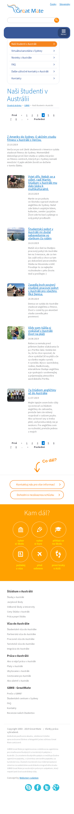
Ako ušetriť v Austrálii (18, 680)
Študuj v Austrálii (15, 597)
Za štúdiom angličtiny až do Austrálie (42, 391)
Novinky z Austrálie (33, 57)
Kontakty (33, 78)
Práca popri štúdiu (16, 616)
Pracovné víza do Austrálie (20, 639)
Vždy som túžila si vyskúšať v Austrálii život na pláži (40, 331)
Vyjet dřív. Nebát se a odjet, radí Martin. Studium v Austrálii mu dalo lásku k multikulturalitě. (42, 183)
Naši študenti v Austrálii (33, 44)
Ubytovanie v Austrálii (18, 671)
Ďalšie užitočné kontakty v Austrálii (33, 71)
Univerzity (29, 606)
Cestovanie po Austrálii (19, 675)
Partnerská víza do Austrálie (21, 634)
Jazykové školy (15, 601)
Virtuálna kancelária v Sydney (33, 50)
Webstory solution (28, 777)
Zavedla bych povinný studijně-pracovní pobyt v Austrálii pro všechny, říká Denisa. (43, 289)
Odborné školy (14, 606)
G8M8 (26, 105)
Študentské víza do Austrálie (22, 629)
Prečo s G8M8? (14, 693)
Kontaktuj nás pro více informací (38, 484)
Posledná (39, 119)
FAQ (33, 64)
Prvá (14, 115)
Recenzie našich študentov (21, 712)
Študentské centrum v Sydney (22, 698)
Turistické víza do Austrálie (21, 643)
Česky (53, 4)
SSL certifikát (46, 798)
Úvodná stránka (14, 105)
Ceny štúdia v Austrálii (18, 611)
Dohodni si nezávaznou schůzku (38, 495)
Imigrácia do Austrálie (18, 648)
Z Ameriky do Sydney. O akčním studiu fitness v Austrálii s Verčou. (31, 138)
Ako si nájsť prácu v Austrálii (21, 661)
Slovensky (65, 4)
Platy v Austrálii (15, 666)
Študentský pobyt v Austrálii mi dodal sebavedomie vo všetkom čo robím (40, 233)
